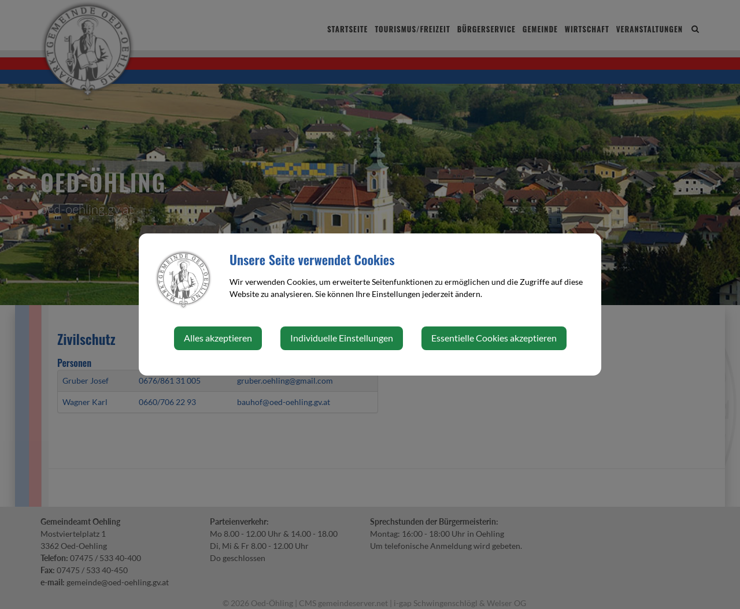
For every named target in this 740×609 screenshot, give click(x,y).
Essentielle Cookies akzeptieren (494, 337)
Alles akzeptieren (218, 337)
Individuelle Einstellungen (341, 337)
